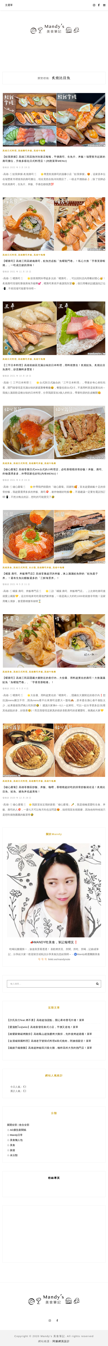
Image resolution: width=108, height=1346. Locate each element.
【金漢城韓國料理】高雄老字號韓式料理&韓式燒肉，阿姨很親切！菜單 (49, 1039)
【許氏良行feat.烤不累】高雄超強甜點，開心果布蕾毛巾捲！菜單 (45, 1018)
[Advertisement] (54, 1232)
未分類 (32, 567)
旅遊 (12, 1148)
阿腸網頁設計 (61, 1339)
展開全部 (12, 1123)
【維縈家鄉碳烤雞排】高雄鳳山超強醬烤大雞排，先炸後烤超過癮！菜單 (49, 1032)
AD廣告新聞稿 (18, 1128)
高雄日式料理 (10, 150)
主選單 (9, 5)
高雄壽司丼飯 (25, 150)
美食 (12, 1143)
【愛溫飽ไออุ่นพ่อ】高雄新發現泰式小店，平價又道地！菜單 (42, 1025)
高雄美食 (7, 463)
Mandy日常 (16, 1133)
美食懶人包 (16, 1138)
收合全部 (24, 1123)
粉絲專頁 (54, 1176)
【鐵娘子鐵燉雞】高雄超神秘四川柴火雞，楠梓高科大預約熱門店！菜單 (49, 1046)
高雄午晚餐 (39, 150)
